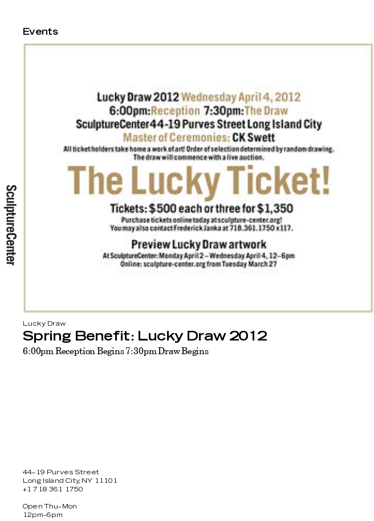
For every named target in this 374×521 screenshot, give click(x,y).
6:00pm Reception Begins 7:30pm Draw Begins (116, 350)
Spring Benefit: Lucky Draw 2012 (144, 336)
